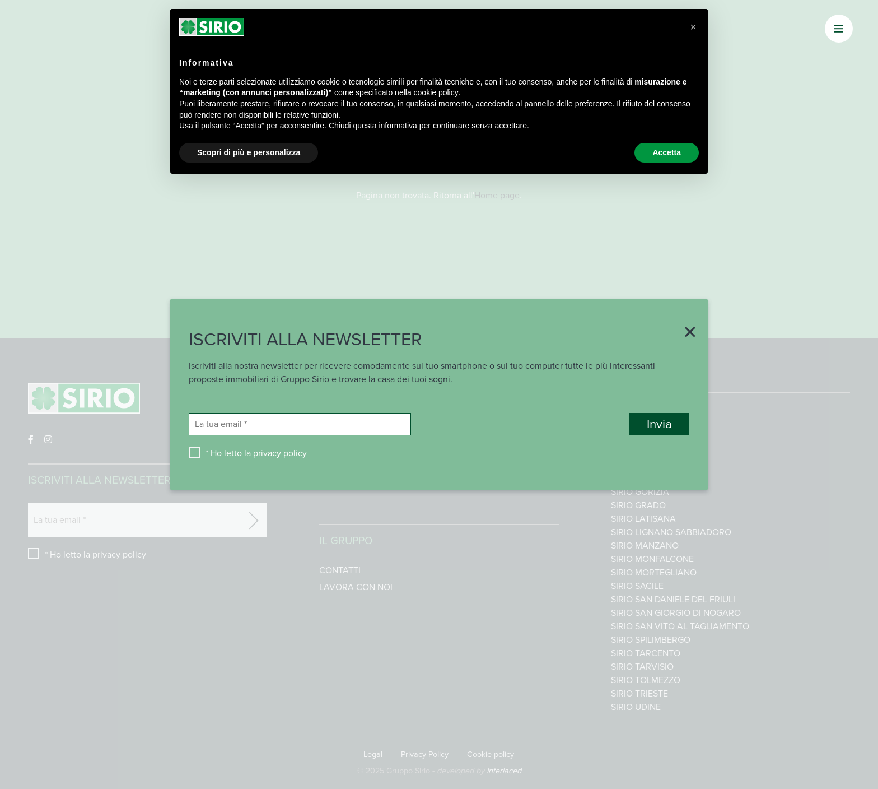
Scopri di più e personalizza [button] (248, 152)
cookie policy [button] (436, 92)
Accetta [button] (666, 152)
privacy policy (280, 453)
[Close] (685, 333)
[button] (693, 27)
